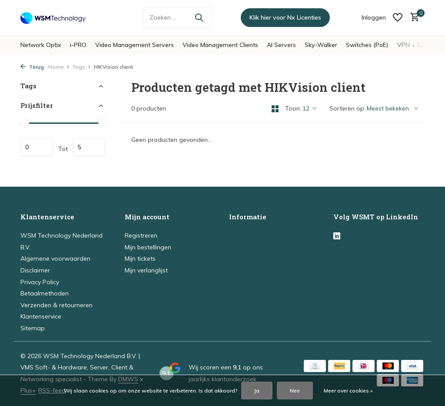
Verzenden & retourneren (56, 305)
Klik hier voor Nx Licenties (285, 17)
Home (59, 67)
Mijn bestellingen (148, 247)
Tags (82, 67)
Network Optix (40, 45)
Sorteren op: (347, 108)
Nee (295, 390)
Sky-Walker (321, 45)
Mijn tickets (140, 258)
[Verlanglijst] (397, 17)
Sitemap (32, 328)
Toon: (293, 108)
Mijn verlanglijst (146, 270)
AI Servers (281, 45)
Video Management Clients (220, 45)
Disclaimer (35, 270)
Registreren (141, 235)
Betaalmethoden (44, 293)
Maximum (89, 147)
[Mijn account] (374, 17)
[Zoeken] (177, 17)
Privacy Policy (39, 282)
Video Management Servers (134, 45)
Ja (256, 390)
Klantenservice (40, 316)
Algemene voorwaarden (55, 258)
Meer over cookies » (348, 390)
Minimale (36, 147)
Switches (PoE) (367, 45)
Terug (32, 67)
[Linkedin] (336, 236)
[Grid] (275, 108)
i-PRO (78, 45)
